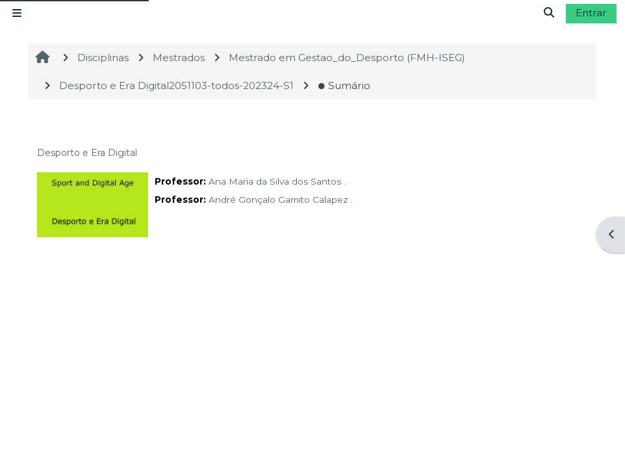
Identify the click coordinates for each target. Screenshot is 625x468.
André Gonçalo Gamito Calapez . (281, 199)
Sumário (344, 85)
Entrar (591, 12)
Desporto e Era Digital (87, 153)
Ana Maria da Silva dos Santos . (277, 181)
